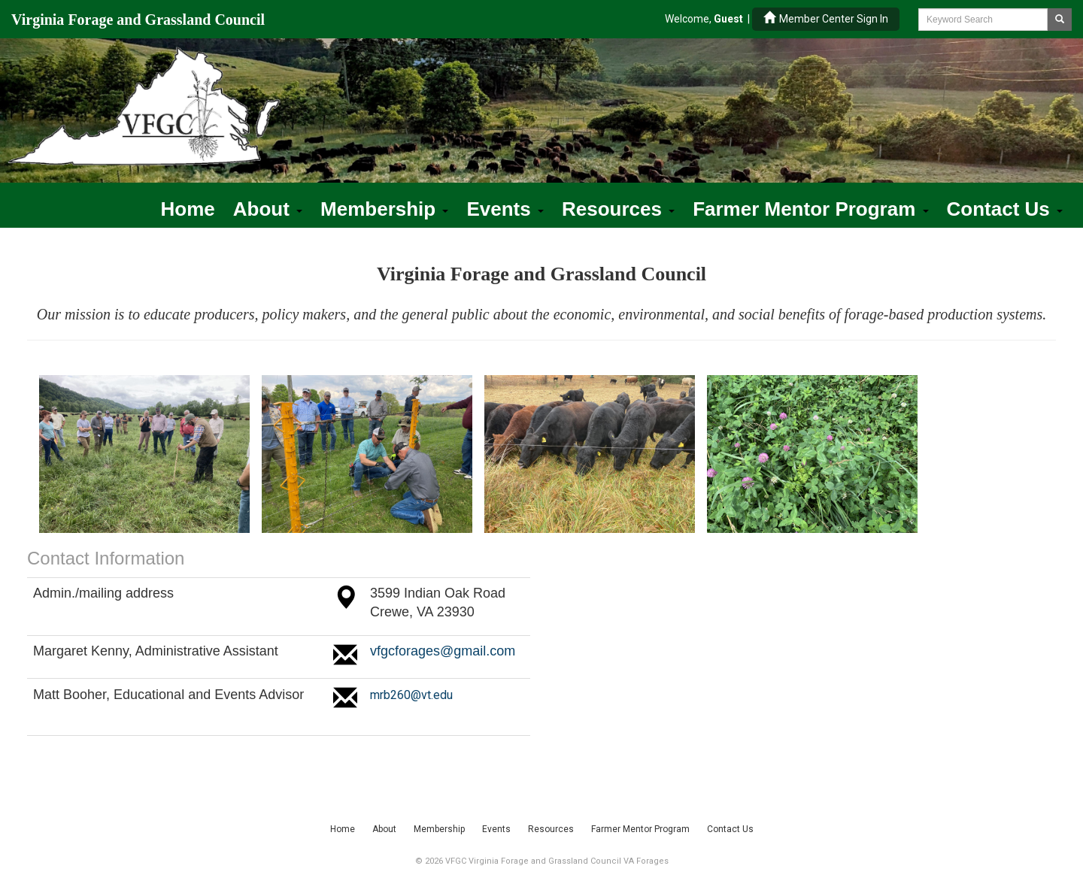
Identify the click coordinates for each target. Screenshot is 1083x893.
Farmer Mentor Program (810, 209)
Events (505, 209)
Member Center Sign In (825, 18)
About (267, 209)
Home (188, 209)
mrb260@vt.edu (411, 695)
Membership (384, 209)
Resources (618, 209)
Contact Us (1005, 209)
